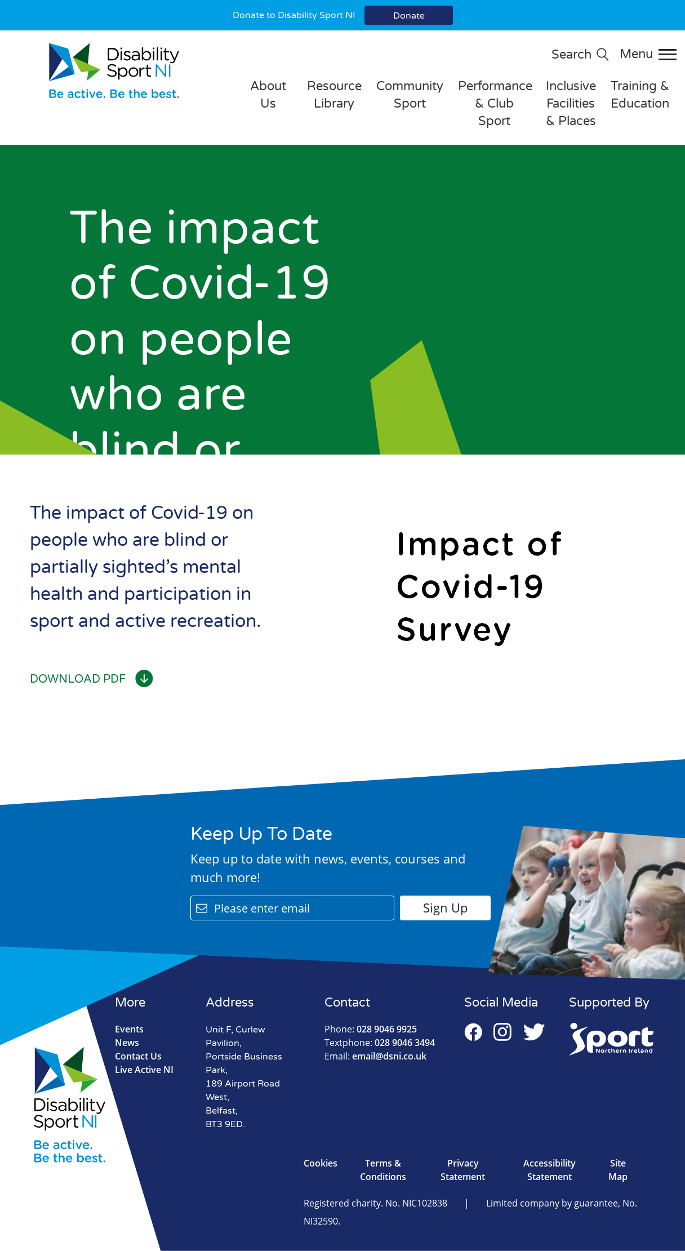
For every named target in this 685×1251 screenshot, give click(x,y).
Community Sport (409, 95)
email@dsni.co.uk (375, 1056)
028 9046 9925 (370, 1029)
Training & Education (640, 95)
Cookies (320, 1163)
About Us (268, 95)
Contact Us (138, 1056)
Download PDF (91, 679)
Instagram (502, 1032)
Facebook (473, 1032)
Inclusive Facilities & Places (571, 103)
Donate (409, 15)
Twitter (534, 1032)
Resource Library (334, 95)
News (127, 1042)
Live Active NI (144, 1069)
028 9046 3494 (379, 1042)
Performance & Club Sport (495, 103)
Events (129, 1029)
